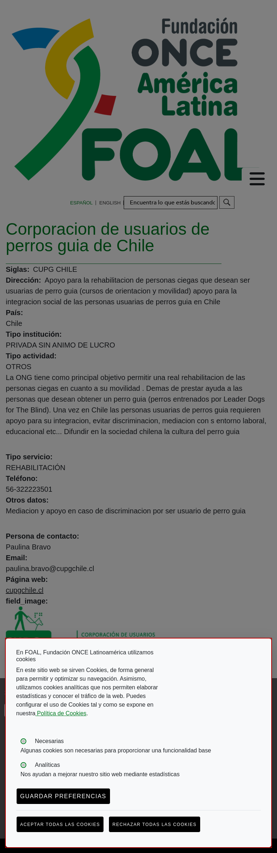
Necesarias (49, 741)
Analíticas (47, 765)
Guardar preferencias (63, 796)
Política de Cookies (60, 713)
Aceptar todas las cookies (60, 824)
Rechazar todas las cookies (155, 824)
